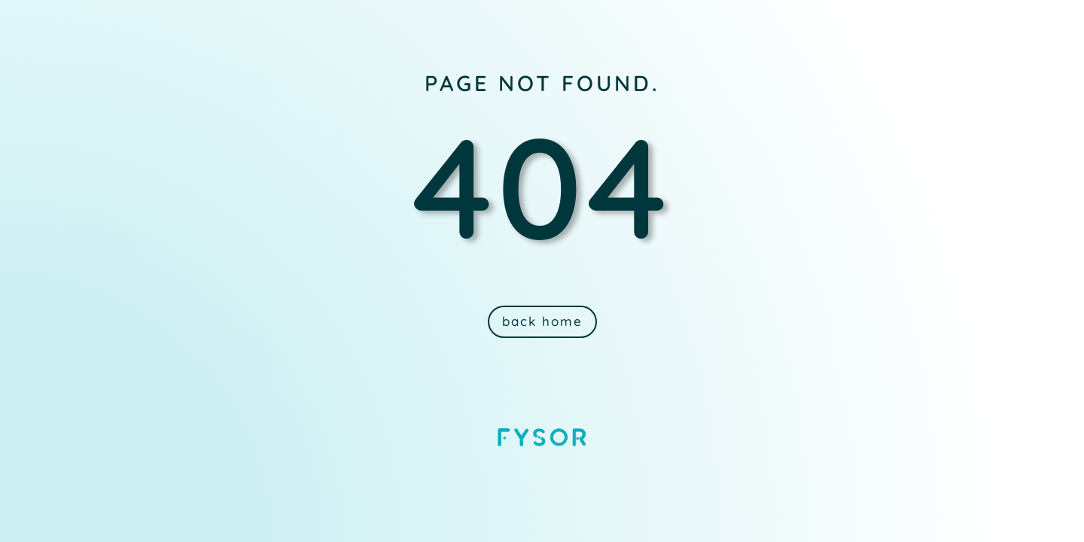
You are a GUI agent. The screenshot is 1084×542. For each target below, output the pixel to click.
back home (542, 321)
